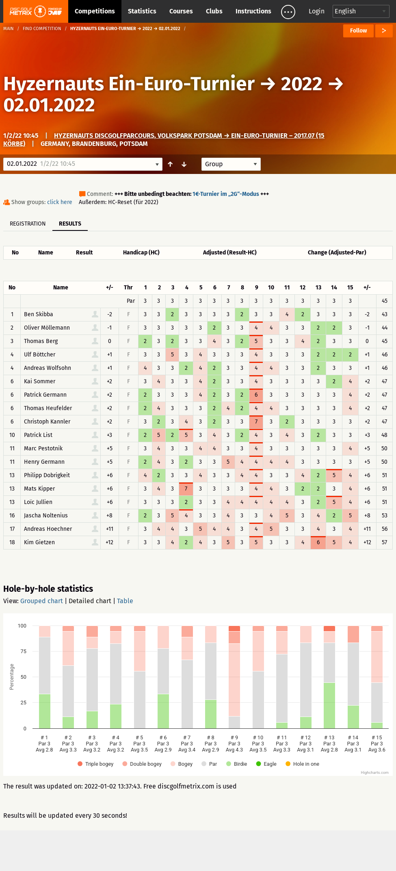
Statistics (142, 11)
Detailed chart (90, 601)
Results (70, 223)
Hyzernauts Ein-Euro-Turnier (129, 84)
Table (125, 601)
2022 (301, 84)
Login (317, 11)
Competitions (95, 11)
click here (59, 202)
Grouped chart (41, 601)
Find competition (42, 28)
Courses (181, 11)
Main (8, 28)
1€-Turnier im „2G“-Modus (226, 194)
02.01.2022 (49, 105)
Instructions (253, 11)
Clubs (214, 11)
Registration (28, 223)
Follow (358, 30)
